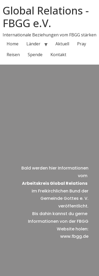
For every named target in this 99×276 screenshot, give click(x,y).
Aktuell (62, 44)
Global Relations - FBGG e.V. (46, 16)
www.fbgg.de (74, 236)
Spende (35, 54)
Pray (81, 44)
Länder (33, 44)
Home (12, 44)
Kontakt (58, 54)
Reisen (13, 54)
